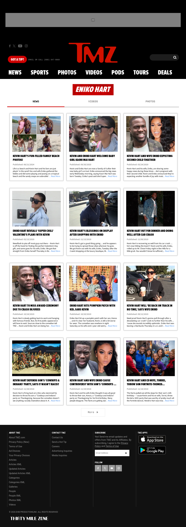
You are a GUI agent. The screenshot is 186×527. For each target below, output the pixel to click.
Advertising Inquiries (62, 451)
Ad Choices (14, 451)
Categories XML (17, 482)
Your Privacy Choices (19, 455)
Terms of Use (15, 446)
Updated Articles (17, 469)
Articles (13, 460)
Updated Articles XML (20, 473)
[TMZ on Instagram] (26, 46)
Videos (94, 73)
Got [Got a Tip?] (17, 60)
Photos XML (15, 500)
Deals (165, 73)
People (12, 491)
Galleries (13, 486)
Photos (67, 73)
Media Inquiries (59, 455)
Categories (14, 477)
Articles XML (15, 464)
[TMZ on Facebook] (9, 46)
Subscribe (126, 453)
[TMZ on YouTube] (112, 468)
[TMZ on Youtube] (20, 46)
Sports (39, 73)
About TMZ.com (17, 437)
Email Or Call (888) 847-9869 (44, 60)
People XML (15, 495)
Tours (141, 73)
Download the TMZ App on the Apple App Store (152, 439)
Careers (55, 446)
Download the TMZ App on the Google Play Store (152, 450)
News (14, 73)
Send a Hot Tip (59, 442)
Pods (117, 73)
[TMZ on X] (14, 46)
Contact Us (57, 437)
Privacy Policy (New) (19, 442)
